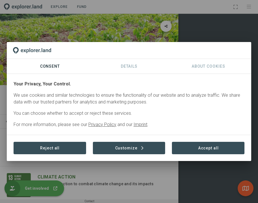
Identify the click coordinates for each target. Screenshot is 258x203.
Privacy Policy (102, 124)
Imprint (140, 124)
